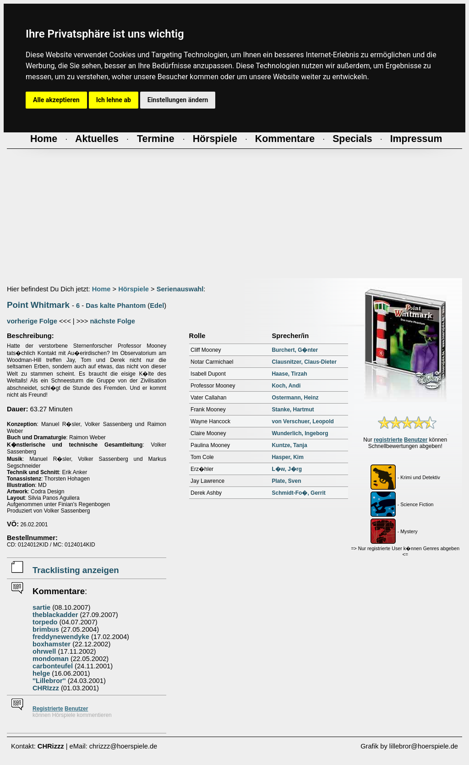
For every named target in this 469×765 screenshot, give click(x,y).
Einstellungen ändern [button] (177, 100)
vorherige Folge (32, 321)
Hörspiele (133, 289)
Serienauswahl (180, 289)
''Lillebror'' (49, 680)
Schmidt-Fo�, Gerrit (298, 493)
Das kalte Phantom (116, 305)
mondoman (51, 658)
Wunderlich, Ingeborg (300, 433)
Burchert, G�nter (295, 350)
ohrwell (44, 651)
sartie (41, 607)
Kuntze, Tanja (289, 445)
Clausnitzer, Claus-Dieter (304, 362)
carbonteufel (53, 666)
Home (101, 289)
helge (41, 673)
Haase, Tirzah (289, 374)
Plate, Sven (286, 481)
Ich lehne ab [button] (113, 100)
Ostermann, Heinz (295, 397)
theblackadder (55, 614)
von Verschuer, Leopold (302, 421)
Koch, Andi (286, 385)
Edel (157, 305)
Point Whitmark (38, 305)
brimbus (46, 629)
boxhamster (52, 644)
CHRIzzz (46, 688)
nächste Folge (112, 321)
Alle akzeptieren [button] (56, 100)
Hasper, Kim (287, 457)
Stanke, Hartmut (293, 409)
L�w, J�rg (287, 469)
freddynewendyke (61, 636)
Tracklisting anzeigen (76, 570)
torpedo (45, 622)
